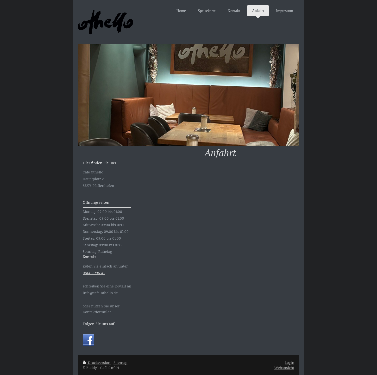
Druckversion (97, 362)
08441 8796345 (94, 272)
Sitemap (120, 362)
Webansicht (284, 367)
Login (289, 362)
